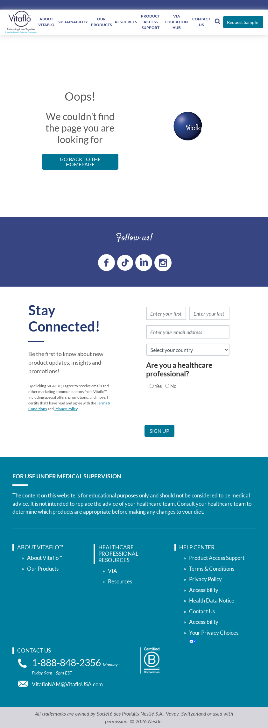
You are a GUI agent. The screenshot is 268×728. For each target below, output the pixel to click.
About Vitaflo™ (44, 557)
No (173, 386)
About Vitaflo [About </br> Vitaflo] (46, 22)
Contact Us (201, 22)
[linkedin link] (143, 262)
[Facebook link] (106, 262)
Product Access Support (216, 557)
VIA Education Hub (176, 22)
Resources (126, 21)
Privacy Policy (65, 408)
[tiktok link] (125, 263)
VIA (112, 570)
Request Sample (242, 22)
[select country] (187, 350)
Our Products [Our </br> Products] (101, 22)
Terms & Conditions (211, 568)
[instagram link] (163, 262)
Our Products (43, 568)
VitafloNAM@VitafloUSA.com (67, 684)
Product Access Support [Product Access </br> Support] (150, 22)
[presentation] (193, 412)
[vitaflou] (21, 22)
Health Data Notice (211, 600)
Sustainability (73, 21)
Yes (158, 386)
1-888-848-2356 (67, 662)
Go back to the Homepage (80, 161)
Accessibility (203, 589)
